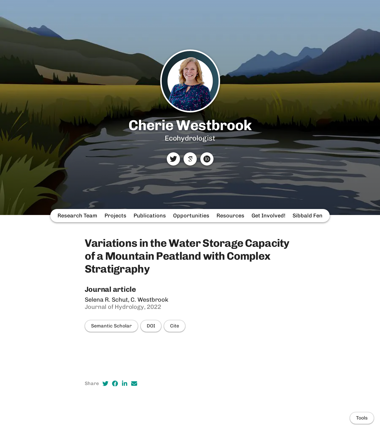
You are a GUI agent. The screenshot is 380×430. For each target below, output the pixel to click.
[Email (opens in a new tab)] (134, 384)
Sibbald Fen (308, 215)
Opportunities (191, 215)
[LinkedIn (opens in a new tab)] (125, 384)
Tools (362, 418)
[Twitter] (173, 159)
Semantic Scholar (111, 326)
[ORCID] (207, 159)
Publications (150, 215)
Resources (230, 215)
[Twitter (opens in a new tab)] (105, 384)
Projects (115, 215)
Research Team (77, 215)
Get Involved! (268, 215)
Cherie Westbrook (190, 125)
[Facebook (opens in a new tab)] (115, 384)
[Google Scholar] (190, 159)
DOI (151, 326)
